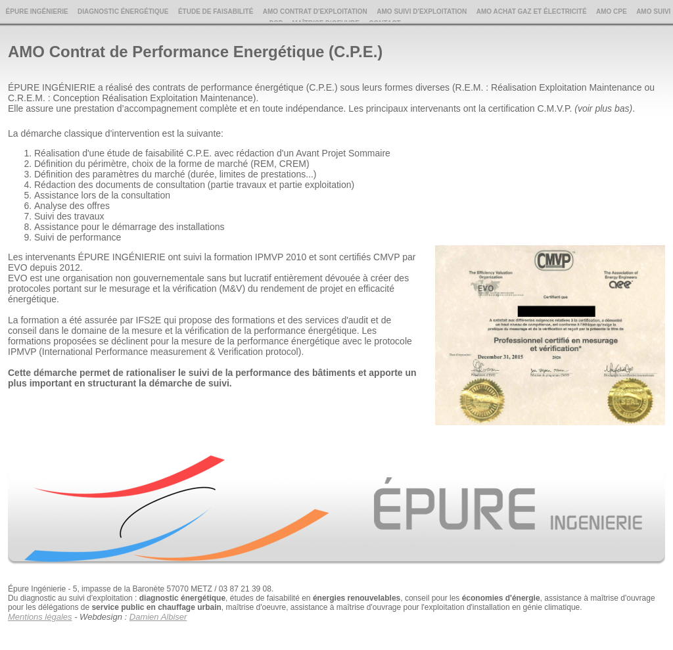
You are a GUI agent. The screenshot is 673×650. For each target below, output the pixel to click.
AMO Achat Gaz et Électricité (531, 11)
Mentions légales (40, 617)
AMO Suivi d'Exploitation (422, 11)
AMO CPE (611, 11)
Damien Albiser (158, 617)
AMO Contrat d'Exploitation (315, 11)
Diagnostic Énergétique (123, 11)
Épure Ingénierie (37, 11)
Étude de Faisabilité (215, 11)
